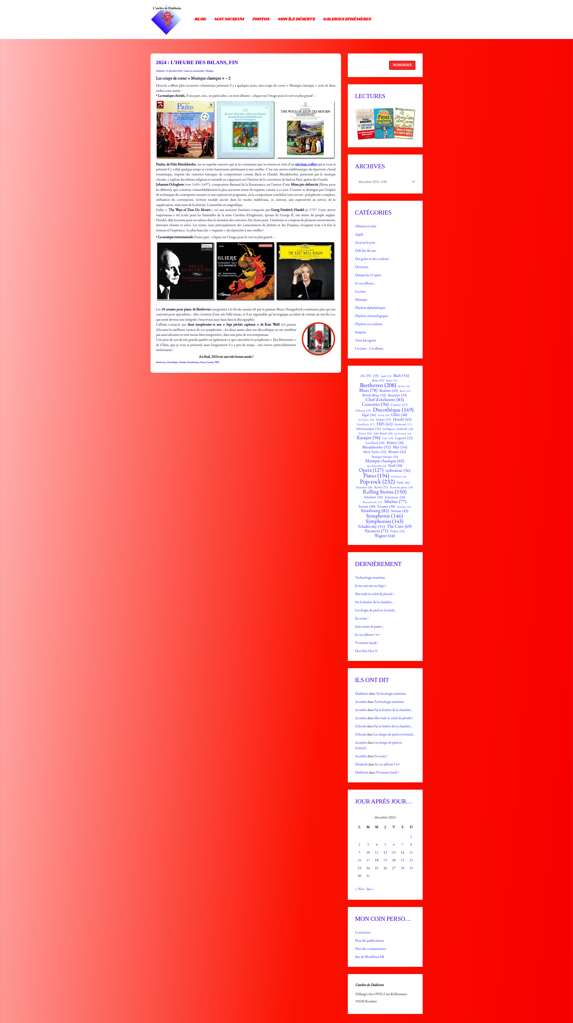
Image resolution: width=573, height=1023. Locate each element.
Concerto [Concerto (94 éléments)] (375, 404)
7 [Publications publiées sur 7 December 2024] (402, 844)
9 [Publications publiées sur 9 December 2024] (359, 852)
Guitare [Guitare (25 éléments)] (383, 419)
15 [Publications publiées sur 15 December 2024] (411, 852)
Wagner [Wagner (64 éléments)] (384, 535)
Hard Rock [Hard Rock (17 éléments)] (366, 424)
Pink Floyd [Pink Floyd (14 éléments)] (398, 476)
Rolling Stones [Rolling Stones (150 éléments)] (385, 491)
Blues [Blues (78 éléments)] (368, 390)
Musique (209, 70)
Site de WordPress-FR (369, 956)
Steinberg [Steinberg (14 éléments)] (404, 506)
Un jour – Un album (369, 348)
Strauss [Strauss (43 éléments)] (399, 511)
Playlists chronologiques (371, 315)
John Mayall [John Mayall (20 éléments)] (383, 433)
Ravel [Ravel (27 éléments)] (381, 487)
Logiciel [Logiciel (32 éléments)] (404, 438)
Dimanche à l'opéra (368, 275)
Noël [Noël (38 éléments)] (395, 465)
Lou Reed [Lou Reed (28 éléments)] (375, 442)
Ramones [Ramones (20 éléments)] (364, 487)
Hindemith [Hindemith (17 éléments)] (403, 424)
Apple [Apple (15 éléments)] (385, 376)
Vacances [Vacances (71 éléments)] (376, 531)
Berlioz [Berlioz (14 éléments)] (404, 386)
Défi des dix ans (365, 250)
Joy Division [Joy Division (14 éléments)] (403, 433)
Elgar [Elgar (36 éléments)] (369, 415)
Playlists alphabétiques (370, 307)
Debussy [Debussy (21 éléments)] (363, 410)
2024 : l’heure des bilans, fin (197, 62)
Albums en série (365, 226)
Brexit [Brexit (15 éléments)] (405, 391)
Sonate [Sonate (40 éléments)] (366, 506)
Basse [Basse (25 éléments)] (378, 380)
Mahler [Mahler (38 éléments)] (395, 443)
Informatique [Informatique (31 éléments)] (368, 428)
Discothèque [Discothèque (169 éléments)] (393, 409)
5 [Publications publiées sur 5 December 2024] (385, 844)
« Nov (359, 888)
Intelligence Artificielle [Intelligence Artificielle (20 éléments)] (398, 429)
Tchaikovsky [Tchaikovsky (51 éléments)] (371, 526)
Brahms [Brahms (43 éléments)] (388, 390)
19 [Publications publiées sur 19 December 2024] (385, 860)
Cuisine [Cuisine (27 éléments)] (399, 404)
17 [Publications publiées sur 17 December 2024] (368, 860)
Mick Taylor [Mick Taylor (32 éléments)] (374, 452)
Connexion (363, 932)
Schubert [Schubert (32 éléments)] (373, 497)
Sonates (210, 362)
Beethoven (160, 362)
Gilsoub (360, 726)
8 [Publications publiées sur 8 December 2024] (411, 844)
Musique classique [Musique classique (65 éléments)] (384, 461)
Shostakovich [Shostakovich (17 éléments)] (372, 502)
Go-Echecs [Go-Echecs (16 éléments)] (366, 419)
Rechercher (402, 65)
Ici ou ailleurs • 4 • (367, 634)
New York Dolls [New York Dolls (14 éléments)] (376, 466)
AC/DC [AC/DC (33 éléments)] (369, 375)
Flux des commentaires (370, 948)
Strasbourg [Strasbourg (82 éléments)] (375, 510)
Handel (182, 362)
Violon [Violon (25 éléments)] (397, 531)
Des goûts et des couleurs (372, 258)
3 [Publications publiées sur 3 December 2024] (368, 844)
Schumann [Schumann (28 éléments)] (395, 497)
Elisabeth (361, 764)
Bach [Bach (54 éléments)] (401, 375)
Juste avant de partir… (369, 626)
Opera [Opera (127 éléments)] (371, 470)
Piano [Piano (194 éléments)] (376, 476)
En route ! (361, 618)
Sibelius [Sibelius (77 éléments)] (395, 501)
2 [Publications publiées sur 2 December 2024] (359, 844)
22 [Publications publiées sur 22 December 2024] (411, 860)
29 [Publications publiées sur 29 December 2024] (411, 868)
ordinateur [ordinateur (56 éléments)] (397, 470)
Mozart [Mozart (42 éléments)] (397, 452)
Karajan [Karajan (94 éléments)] (368, 437)
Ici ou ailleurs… (365, 283)
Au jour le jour (365, 242)
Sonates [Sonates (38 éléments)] (386, 506)
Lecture (360, 291)
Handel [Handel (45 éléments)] (402, 419)
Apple (359, 234)
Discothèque (172, 362)
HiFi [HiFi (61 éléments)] (385, 424)
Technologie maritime (370, 577)
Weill (217, 362)
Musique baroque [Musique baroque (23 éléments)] (385, 456)
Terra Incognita (365, 340)
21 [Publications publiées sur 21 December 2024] (402, 860)
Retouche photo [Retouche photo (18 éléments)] (401, 487)
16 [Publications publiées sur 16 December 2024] (359, 860)
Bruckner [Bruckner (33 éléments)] (397, 395)
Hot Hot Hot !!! (366, 650)
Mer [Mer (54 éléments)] (400, 447)
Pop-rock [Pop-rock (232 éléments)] (377, 482)
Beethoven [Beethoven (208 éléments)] (378, 385)
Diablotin (361, 693)
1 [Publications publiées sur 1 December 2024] (411, 836)
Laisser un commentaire (194, 70)
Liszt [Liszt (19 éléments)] (387, 438)
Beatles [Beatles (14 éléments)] (391, 380)
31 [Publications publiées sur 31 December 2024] (368, 875)
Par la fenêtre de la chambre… (374, 602)
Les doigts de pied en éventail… (376, 610)
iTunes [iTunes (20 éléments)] (365, 433)
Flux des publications (369, 940)
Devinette (361, 266)
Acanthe (361, 701)
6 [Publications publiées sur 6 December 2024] (394, 844)
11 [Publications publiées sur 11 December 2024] (376, 852)
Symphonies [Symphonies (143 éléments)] (384, 521)
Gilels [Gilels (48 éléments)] (399, 415)
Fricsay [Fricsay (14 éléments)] (383, 415)
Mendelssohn (192, 362)
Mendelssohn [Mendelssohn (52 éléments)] (376, 447)
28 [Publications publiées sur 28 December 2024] (402, 868)
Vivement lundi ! (366, 642)
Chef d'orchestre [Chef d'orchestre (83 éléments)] (385, 399)
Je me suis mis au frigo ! (370, 585)
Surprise (360, 332)
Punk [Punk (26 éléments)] (403, 482)
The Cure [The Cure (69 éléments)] (399, 526)
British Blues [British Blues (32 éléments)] (374, 395)
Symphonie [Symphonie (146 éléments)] (384, 515)
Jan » (370, 888)
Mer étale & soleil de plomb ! (374, 593)
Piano (202, 362)
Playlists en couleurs (368, 324)
